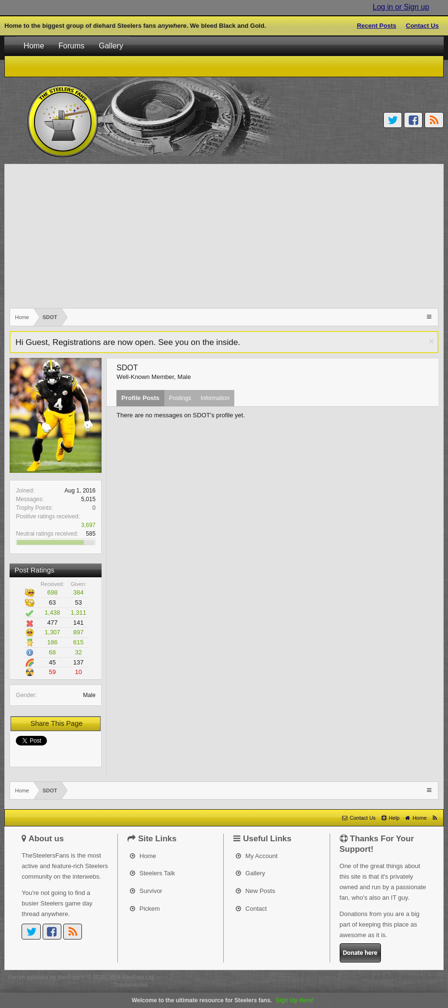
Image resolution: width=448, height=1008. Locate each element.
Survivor (146, 890)
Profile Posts (140, 397)
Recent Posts (376, 25)
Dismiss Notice (431, 341)
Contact (251, 908)
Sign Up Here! (295, 1000)
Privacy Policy (422, 977)
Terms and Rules (377, 977)
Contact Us (422, 25)
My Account (256, 855)
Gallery (111, 46)
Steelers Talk (152, 873)
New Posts (255, 890)
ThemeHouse (130, 985)
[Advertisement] (224, 236)
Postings (180, 398)
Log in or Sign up (401, 7)
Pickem (145, 908)
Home (33, 46)
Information (215, 398)
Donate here (360, 953)
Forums (71, 46)
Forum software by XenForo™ (81, 977)
